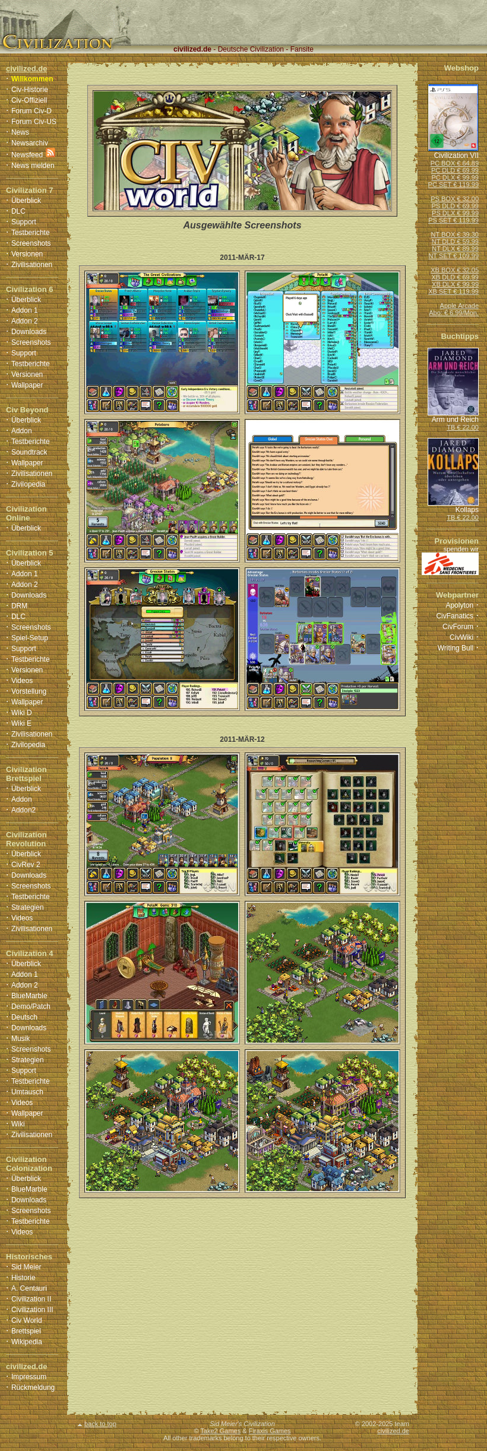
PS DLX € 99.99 (455, 213)
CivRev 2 (25, 865)
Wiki (18, 1124)
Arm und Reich (455, 419)
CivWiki (461, 637)
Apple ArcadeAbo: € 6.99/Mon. (454, 309)
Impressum (28, 1377)
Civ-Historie (29, 89)
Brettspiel (26, 1331)
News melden (33, 165)
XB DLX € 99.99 (455, 284)
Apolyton (459, 605)
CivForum (457, 627)
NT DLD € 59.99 (455, 241)
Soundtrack (29, 452)
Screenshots (31, 243)
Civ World (26, 1320)
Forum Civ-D (31, 111)
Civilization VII (456, 155)
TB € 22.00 (463, 427)
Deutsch (24, 1017)
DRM (19, 606)
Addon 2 (24, 321)
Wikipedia (26, 1342)
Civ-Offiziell (29, 100)
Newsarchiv (29, 143)
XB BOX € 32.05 (455, 270)
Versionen (27, 254)
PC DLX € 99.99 (455, 177)
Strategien (27, 907)
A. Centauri (29, 1288)
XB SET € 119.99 (453, 291)
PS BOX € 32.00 (455, 198)
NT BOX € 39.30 (455, 234)
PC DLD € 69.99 (455, 170)
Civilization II (31, 1299)
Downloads (28, 332)
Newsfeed (27, 155)
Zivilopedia (28, 484)
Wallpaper (27, 385)
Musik (20, 1038)
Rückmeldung (33, 1387)
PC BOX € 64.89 (455, 163)
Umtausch (27, 1092)
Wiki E (21, 723)
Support (23, 222)
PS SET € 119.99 (453, 220)
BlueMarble (29, 996)
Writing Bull (455, 648)
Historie (23, 1278)
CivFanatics (454, 616)
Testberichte (30, 232)
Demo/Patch (30, 1006)
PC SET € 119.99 (453, 184)
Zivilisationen (31, 265)
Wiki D (21, 713)
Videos (22, 681)
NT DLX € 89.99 (455, 248)
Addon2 (23, 810)
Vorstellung (28, 691)
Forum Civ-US (33, 122)
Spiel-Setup (29, 638)
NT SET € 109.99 (453, 255)
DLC (18, 211)
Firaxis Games (270, 1430)
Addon (21, 431)
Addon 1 (24, 310)
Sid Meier (26, 1267)
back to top (97, 1423)
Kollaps (467, 510)
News (20, 132)
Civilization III (32, 1310)
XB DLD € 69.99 (455, 277)
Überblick (26, 200)
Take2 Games (220, 1430)
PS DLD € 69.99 (455, 205)
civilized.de (393, 1430)
